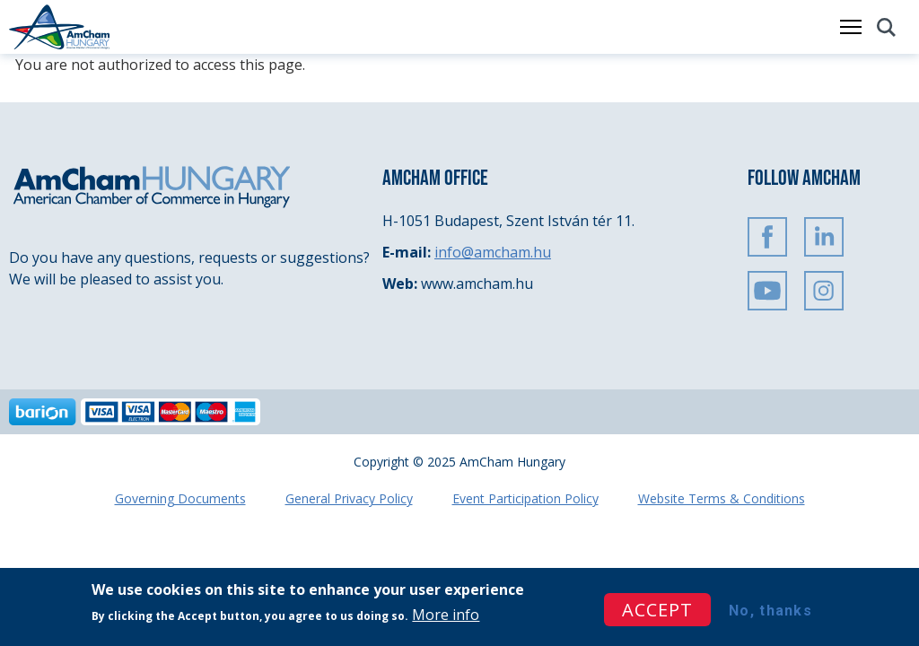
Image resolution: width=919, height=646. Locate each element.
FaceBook (767, 237)
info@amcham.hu (492, 252)
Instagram (824, 290)
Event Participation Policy (525, 498)
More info (445, 616)
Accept (657, 610)
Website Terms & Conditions (721, 498)
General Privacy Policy (349, 498)
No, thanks (770, 611)
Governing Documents (180, 498)
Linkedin (824, 237)
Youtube (767, 290)
